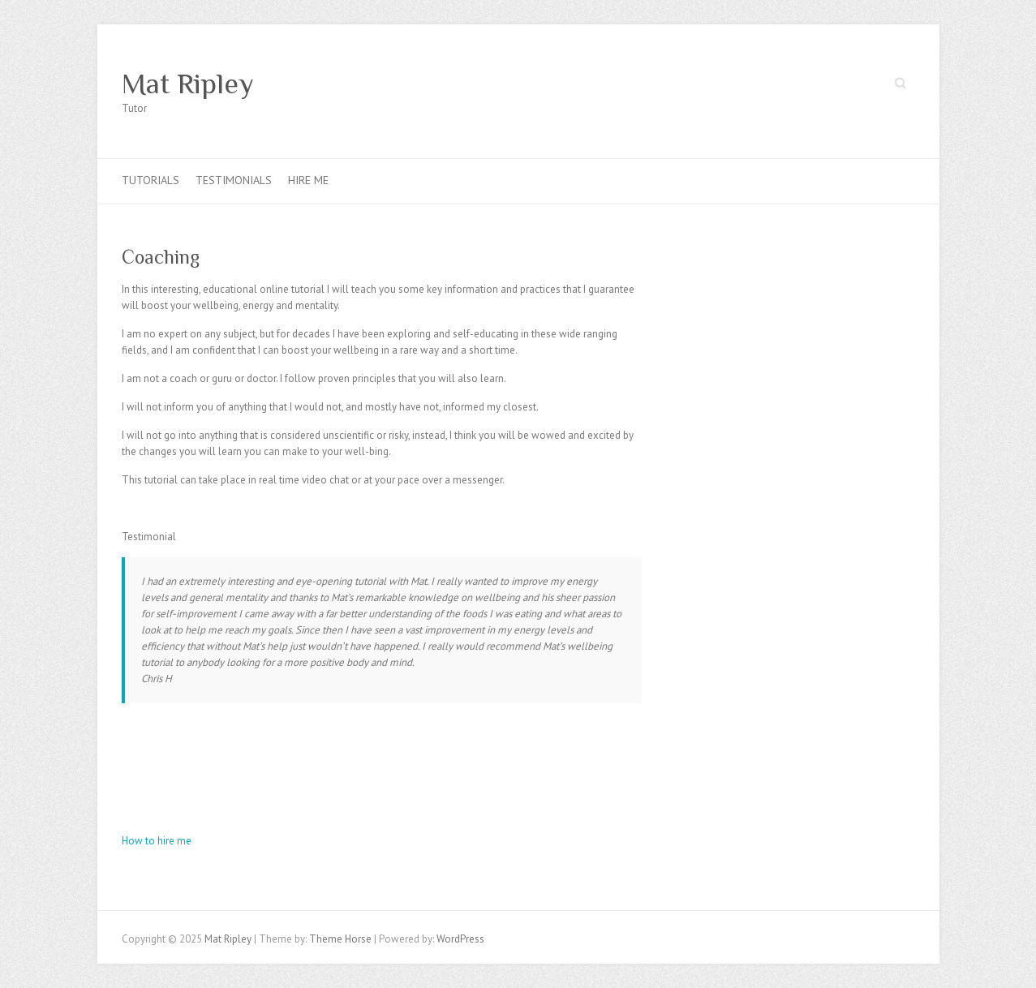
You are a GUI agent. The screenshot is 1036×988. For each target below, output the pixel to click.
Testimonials (234, 180)
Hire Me (308, 180)
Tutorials (150, 180)
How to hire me (156, 841)
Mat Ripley (188, 83)
